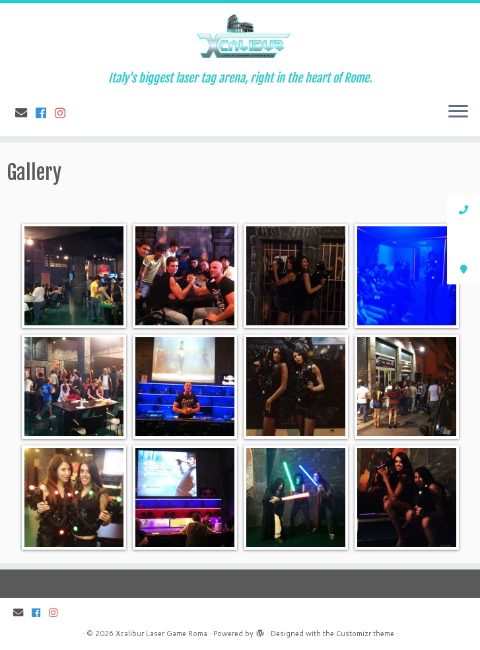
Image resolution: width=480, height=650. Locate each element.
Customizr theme (365, 633)
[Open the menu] (458, 112)
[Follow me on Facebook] (45, 112)
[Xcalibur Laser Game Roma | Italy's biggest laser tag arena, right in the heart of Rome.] (240, 37)
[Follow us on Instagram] (64, 112)
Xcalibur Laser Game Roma (161, 633)
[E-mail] (25, 112)
